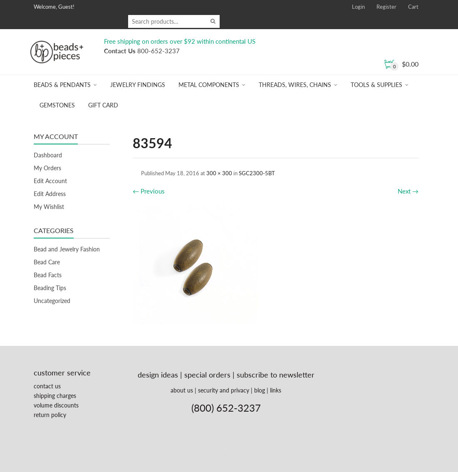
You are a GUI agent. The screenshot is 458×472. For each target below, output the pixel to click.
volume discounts (56, 405)
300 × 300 (219, 173)
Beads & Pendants (62, 84)
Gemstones (57, 105)
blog (259, 390)
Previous (149, 191)
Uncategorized (52, 300)
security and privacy (223, 390)
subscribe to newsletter (275, 374)
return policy (50, 414)
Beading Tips (50, 287)
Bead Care (47, 262)
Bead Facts (48, 274)
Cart (413, 6)
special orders (207, 374)
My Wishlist (49, 206)
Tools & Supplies (376, 84)
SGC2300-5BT (257, 173)
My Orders (47, 167)
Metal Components (208, 84)
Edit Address (50, 193)
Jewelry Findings (137, 84)
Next (408, 191)
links (275, 390)
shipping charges (55, 395)
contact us (47, 386)
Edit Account (50, 180)
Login (358, 6)
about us (182, 390)
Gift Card (103, 105)
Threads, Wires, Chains (295, 84)
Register (386, 6)
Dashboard (48, 155)
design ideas (158, 374)
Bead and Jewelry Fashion (67, 249)
